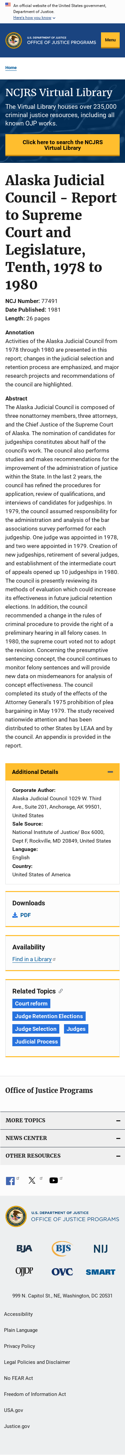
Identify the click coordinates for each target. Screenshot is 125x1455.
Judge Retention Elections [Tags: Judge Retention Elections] (49, 1016)
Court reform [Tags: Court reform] (31, 1003)
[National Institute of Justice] (100, 1246)
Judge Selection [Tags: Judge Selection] (36, 1029)
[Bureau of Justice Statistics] (62, 1253)
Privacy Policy (19, 1346)
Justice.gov (17, 1426)
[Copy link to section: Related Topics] (59, 990)
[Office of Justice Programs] (13, 40)
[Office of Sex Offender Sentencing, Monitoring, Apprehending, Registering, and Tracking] (100, 1270)
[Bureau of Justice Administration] (24, 1245)
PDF (25, 915)
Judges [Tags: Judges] (76, 1029)
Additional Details (35, 772)
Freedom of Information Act (35, 1394)
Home (11, 67)
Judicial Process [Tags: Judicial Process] (36, 1041)
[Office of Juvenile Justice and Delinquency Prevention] (24, 1273)
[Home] (61, 40)
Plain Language (21, 1330)
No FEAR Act (18, 1378)
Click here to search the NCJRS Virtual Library (63, 145)
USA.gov (13, 1410)
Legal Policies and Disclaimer (37, 1362)
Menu (110, 39)
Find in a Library (34, 959)
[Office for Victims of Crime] (62, 1271)
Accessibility (18, 1314)
